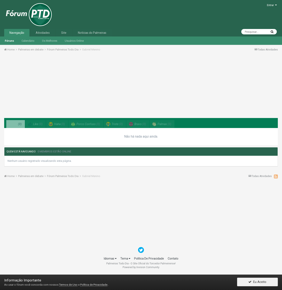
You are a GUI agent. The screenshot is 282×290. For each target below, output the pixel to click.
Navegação (16, 32)
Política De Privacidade (149, 258)
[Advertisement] (141, 86)
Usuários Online (74, 40)
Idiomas (110, 258)
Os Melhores (49, 40)
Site (63, 32)
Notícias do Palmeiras (92, 32)
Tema (125, 258)
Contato (173, 258)
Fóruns (9, 40)
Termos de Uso (68, 284)
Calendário (28, 40)
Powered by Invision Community (141, 267)
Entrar (272, 5)
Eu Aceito (257, 282)
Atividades (43, 32)
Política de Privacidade (93, 284)
